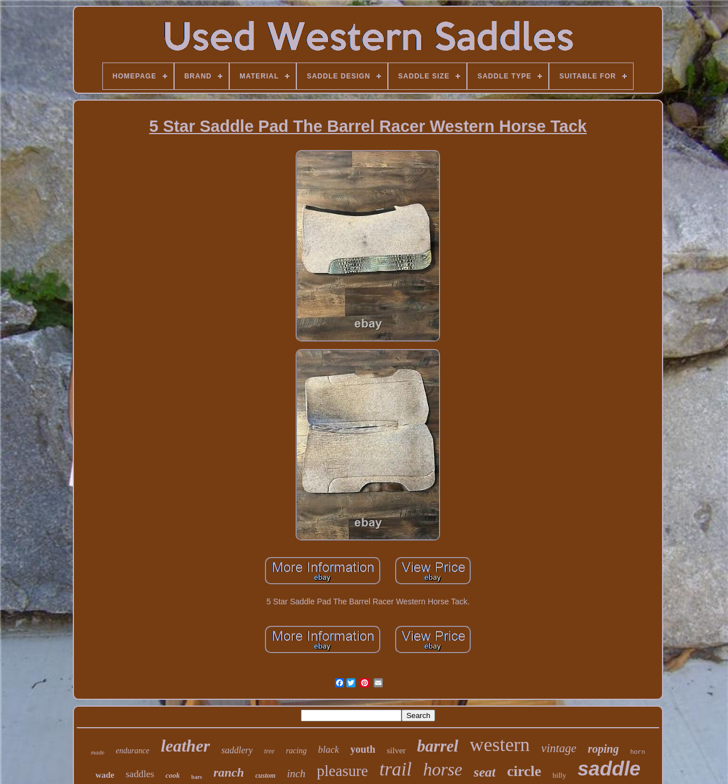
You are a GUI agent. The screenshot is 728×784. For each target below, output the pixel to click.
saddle (608, 768)
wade (105, 774)
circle (524, 771)
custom (265, 775)
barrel (437, 746)
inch (296, 773)
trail (395, 769)
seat (485, 772)
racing (296, 750)
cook (173, 775)
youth (362, 749)
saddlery (237, 750)
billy (559, 775)
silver (396, 750)
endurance (133, 750)
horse (442, 769)
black (328, 749)
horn (637, 752)
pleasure (342, 770)
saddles (140, 774)
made (98, 752)
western (500, 744)
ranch (228, 772)
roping (603, 748)
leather (185, 745)
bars (196, 777)
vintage (559, 748)
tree (269, 751)
